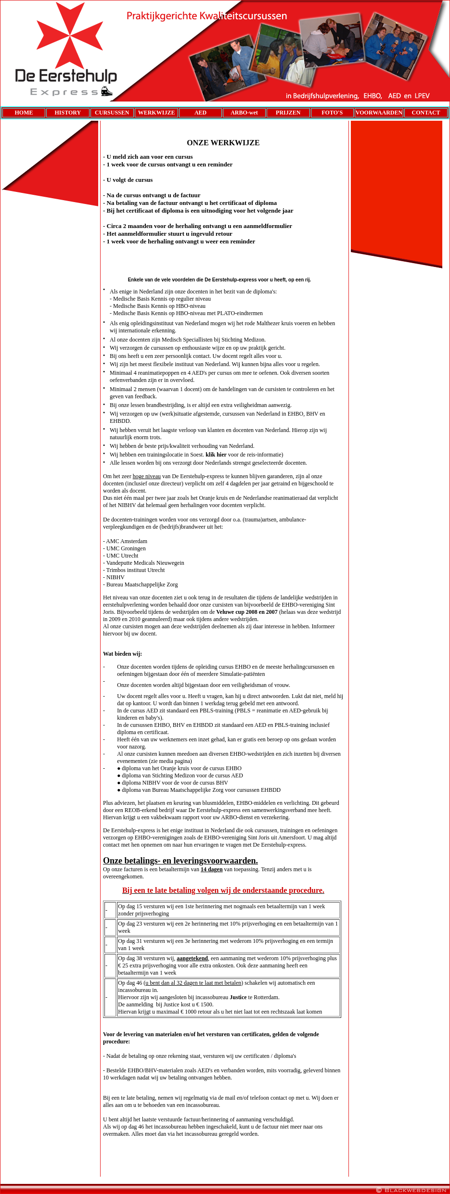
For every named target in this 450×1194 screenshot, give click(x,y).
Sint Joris (259, 837)
